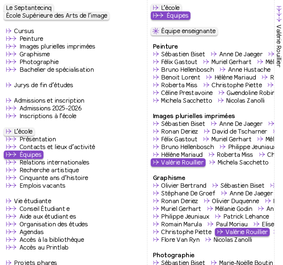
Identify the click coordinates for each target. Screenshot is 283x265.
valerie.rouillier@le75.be (114, 131)
